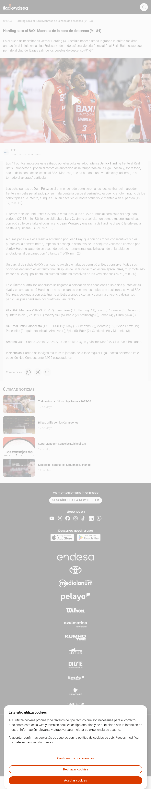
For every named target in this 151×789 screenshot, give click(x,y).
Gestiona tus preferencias (75, 758)
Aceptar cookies (75, 780)
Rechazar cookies (75, 769)
